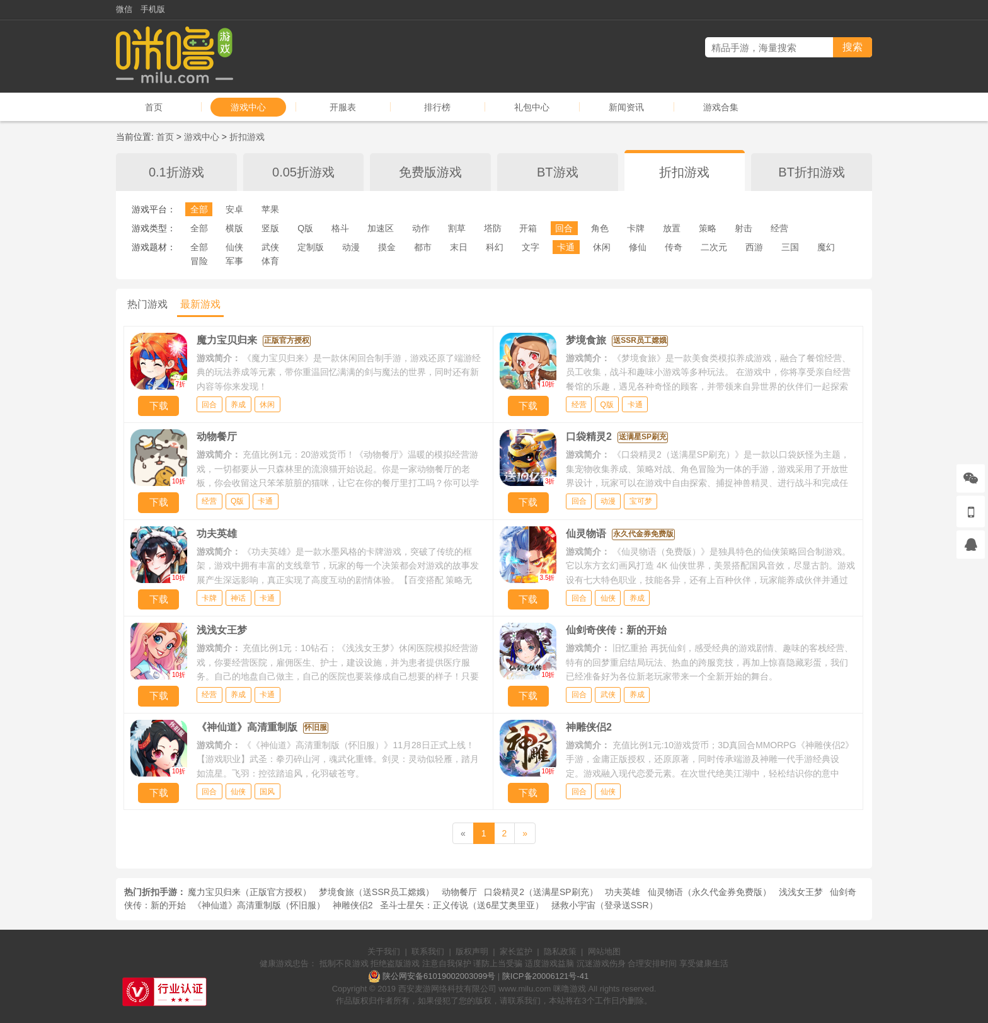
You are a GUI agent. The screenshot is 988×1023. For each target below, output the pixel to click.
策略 (707, 228)
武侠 (270, 247)
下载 (158, 405)
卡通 (566, 247)
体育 (270, 261)
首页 (154, 107)
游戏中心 (248, 107)
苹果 (270, 209)
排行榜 (437, 107)
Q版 (305, 228)
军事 (234, 261)
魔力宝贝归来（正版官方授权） (249, 892)
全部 (199, 209)
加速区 (380, 228)
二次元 (714, 247)
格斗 (340, 228)
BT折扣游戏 (811, 172)
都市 (423, 247)
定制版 (310, 247)
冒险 (199, 261)
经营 (779, 228)
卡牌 (636, 228)
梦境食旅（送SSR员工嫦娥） (376, 892)
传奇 (673, 247)
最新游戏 (200, 304)
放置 (672, 228)
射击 (743, 228)
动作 (421, 228)
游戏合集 (720, 107)
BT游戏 (557, 172)
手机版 (153, 9)
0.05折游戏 (303, 172)
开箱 (528, 228)
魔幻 (826, 247)
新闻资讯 (626, 107)
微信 (124, 9)
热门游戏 (147, 304)
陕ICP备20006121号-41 (545, 976)
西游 (754, 247)
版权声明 (472, 951)
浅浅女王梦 (801, 892)
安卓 (234, 209)
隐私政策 (560, 951)
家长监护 (516, 951)
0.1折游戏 (176, 172)
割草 (457, 228)
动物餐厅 (459, 892)
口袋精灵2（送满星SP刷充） (540, 892)
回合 (564, 228)
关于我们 (383, 951)
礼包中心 (531, 107)
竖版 (270, 228)
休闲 (602, 247)
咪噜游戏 (569, 988)
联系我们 (427, 951)
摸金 (387, 247)
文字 (530, 247)
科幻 (494, 247)
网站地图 (604, 951)
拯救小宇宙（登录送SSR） (604, 905)
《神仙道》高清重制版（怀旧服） (259, 905)
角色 (600, 228)
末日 (459, 247)
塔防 (493, 228)
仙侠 (234, 247)
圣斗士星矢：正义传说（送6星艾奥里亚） (462, 905)
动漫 (351, 247)
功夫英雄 (622, 892)
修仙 (637, 247)
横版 (234, 228)
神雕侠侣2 (353, 905)
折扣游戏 (247, 137)
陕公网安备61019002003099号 (438, 976)
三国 (790, 247)
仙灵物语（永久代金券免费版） (709, 892)
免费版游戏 (430, 172)
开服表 (343, 107)
